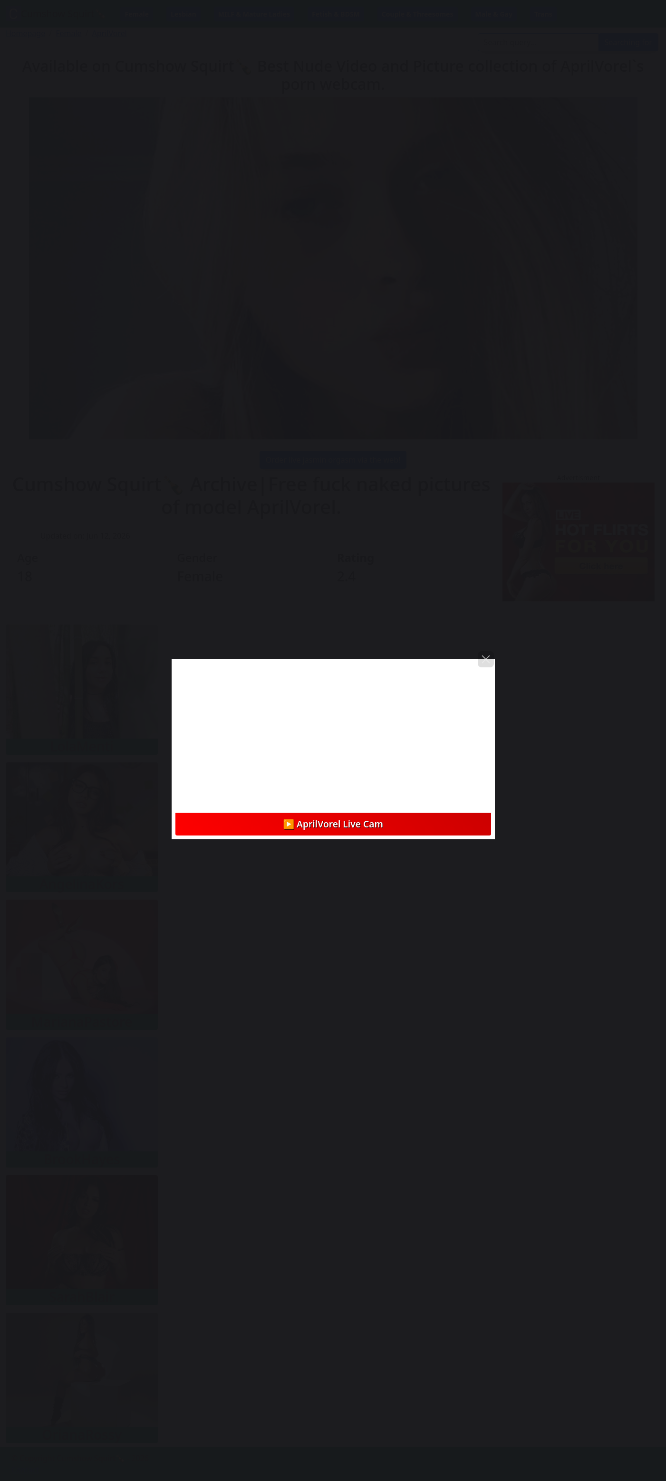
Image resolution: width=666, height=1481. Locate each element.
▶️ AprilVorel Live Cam (333, 823)
